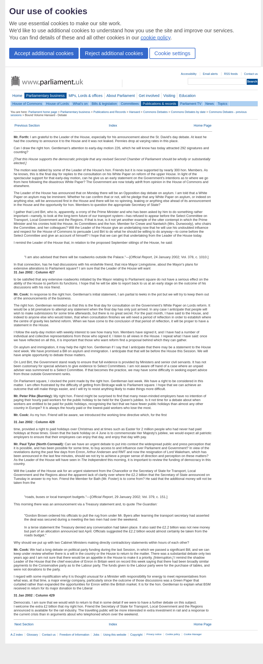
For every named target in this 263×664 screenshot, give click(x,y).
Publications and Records (109, 111)
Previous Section (27, 125)
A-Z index (17, 634)
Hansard (134, 111)
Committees (130, 104)
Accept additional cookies (44, 53)
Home (17, 96)
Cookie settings (172, 53)
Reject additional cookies (114, 53)
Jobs (96, 634)
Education (187, 96)
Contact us (251, 73)
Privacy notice (153, 634)
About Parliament (121, 96)
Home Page (202, 125)
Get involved (149, 96)
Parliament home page (42, 111)
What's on (80, 104)
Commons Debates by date (188, 111)
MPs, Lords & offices (86, 96)
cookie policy (155, 37)
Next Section (24, 624)
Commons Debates (155, 111)
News (209, 104)
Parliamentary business (45, 96)
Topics (222, 104)
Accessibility (188, 73)
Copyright (136, 634)
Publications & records (159, 104)
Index (113, 125)
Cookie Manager (193, 634)
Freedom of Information (74, 634)
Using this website (114, 634)
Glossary (32, 634)
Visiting (169, 96)
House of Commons (27, 104)
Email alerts (210, 73)
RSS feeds (231, 73)
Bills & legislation (104, 104)
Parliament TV (190, 104)
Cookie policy (172, 634)
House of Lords (57, 104)
